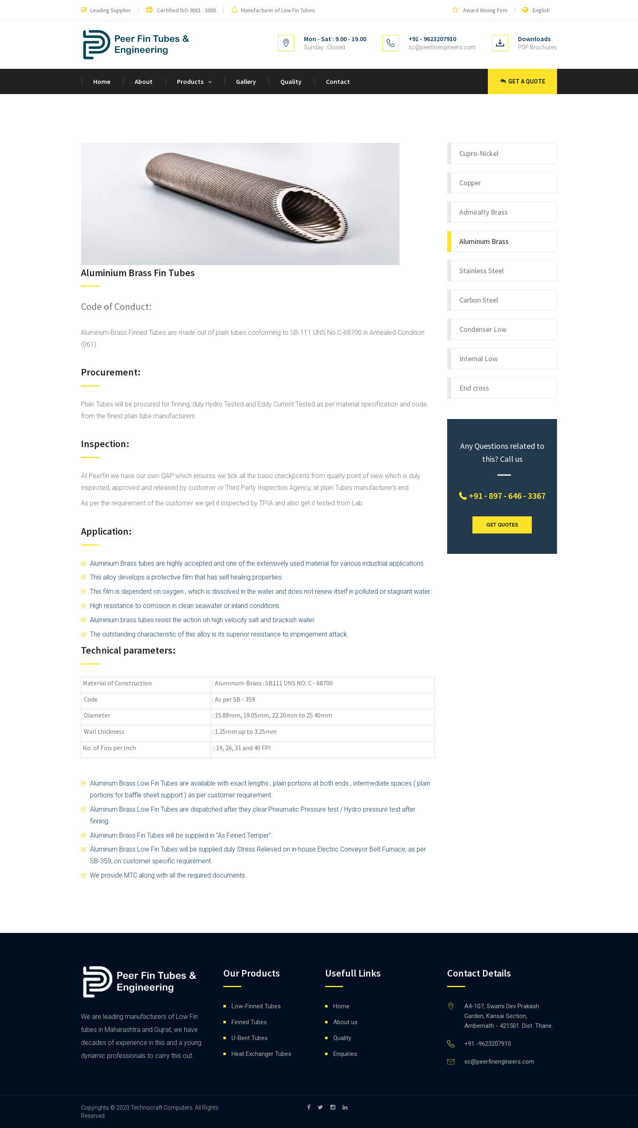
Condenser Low (483, 329)
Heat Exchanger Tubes (261, 1054)
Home (101, 81)
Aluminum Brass (484, 241)
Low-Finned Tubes (256, 1006)
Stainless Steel (481, 270)
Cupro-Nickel (478, 153)
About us (345, 1022)
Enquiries (345, 1054)
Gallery (246, 81)
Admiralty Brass (483, 212)
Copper (470, 182)
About (144, 81)
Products (190, 81)
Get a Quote (522, 81)
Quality (291, 81)
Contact (338, 81)
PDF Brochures (537, 47)
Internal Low (478, 358)
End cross (474, 388)
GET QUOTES (502, 525)
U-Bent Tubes (250, 1038)
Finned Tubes (249, 1022)
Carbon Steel (478, 300)
